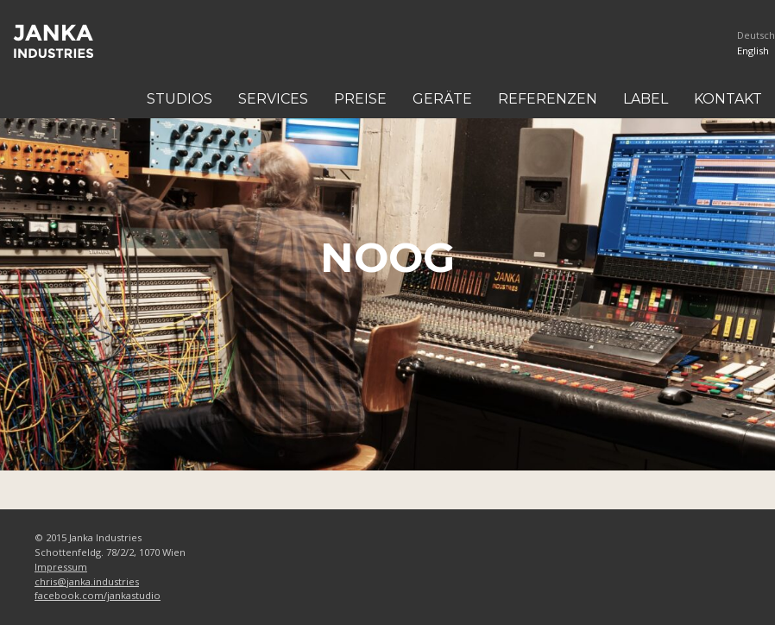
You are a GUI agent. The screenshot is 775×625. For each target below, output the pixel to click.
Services (273, 99)
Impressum (61, 566)
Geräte (442, 99)
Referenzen (547, 99)
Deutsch (756, 34)
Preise (360, 99)
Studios (179, 99)
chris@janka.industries (87, 581)
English (753, 50)
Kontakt (728, 99)
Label (645, 99)
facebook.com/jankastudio (98, 595)
